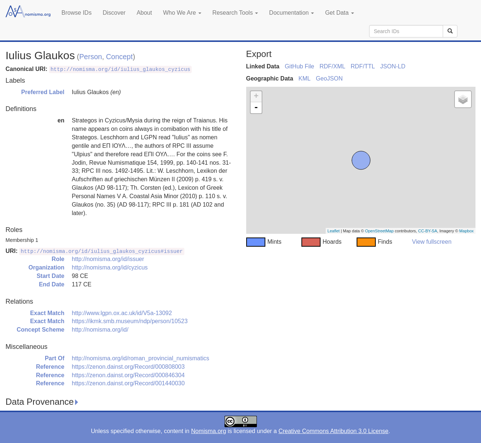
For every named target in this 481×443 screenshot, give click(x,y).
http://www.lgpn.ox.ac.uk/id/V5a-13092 (122, 313)
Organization (46, 267)
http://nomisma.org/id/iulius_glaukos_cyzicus (120, 69)
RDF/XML (332, 66)
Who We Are (182, 13)
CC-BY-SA (427, 231)
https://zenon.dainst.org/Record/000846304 (128, 375)
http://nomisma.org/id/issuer (108, 259)
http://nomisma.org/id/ (100, 329)
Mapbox (466, 231)
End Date (51, 284)
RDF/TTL (363, 66)
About (144, 13)
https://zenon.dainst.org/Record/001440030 (128, 383)
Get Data (339, 13)
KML (304, 78)
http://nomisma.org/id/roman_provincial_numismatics (140, 358)
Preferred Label (42, 92)
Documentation (291, 13)
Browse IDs (76, 13)
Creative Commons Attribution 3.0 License (334, 431)
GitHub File (299, 66)
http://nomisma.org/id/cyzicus (110, 267)
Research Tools (235, 13)
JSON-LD (392, 66)
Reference (50, 367)
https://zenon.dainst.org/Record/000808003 (128, 367)
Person (90, 57)
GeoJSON (329, 78)
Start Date (50, 276)
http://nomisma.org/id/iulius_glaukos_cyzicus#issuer (102, 251)
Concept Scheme (40, 329)
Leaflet (334, 231)
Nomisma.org (208, 431)
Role (58, 259)
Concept (119, 57)
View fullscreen (432, 242)
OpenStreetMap (379, 231)
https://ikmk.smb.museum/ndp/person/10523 (130, 321)
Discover (114, 13)
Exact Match (47, 313)
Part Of (54, 358)
